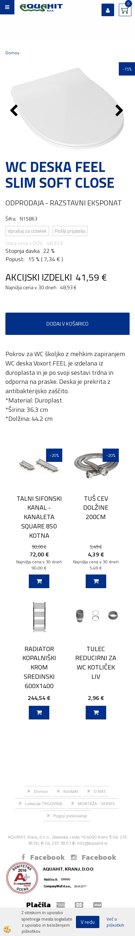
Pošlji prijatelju (70, 231)
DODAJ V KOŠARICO (67, 323)
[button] (120, 111)
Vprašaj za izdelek (27, 231)
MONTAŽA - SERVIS (96, 803)
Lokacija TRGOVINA (43, 803)
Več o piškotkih (115, 922)
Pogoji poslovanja (70, 815)
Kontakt (70, 791)
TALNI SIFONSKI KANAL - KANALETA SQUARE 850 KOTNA (39, 517)
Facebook (43, 857)
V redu (88, 922)
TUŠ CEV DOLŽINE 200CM (95, 508)
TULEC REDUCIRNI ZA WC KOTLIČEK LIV (95, 662)
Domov (12, 52)
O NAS (100, 791)
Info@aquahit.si (92, 843)
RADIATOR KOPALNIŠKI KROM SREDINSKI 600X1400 (39, 667)
